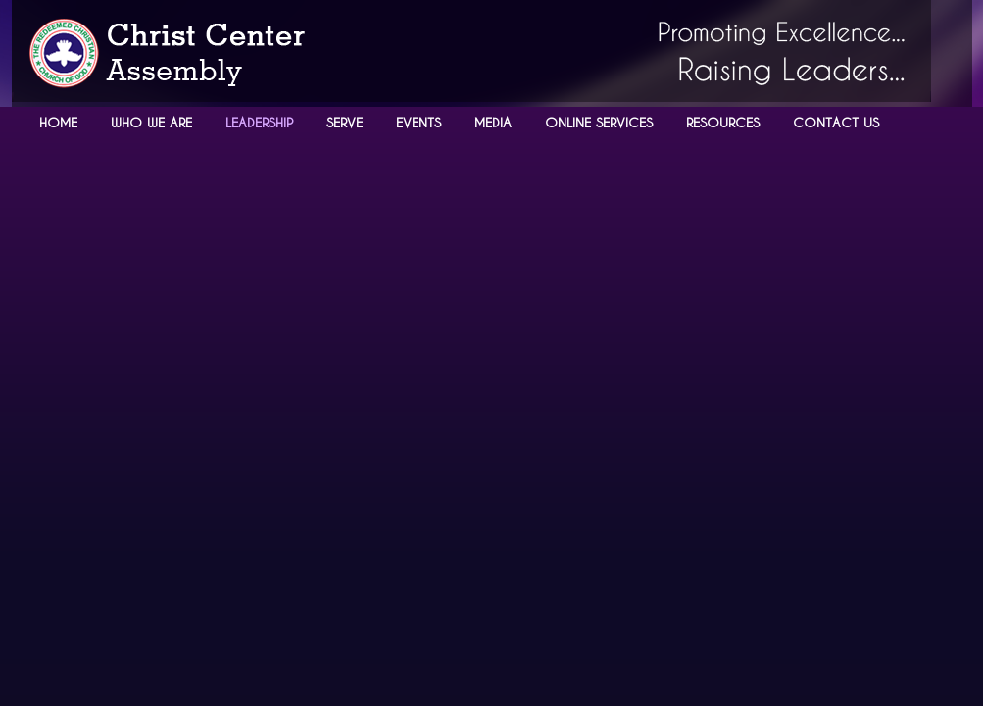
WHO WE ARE (151, 122)
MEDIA (493, 122)
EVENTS (418, 122)
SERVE (344, 122)
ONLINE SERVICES (599, 122)
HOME (58, 122)
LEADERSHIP (259, 122)
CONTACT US (836, 122)
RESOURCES (723, 122)
